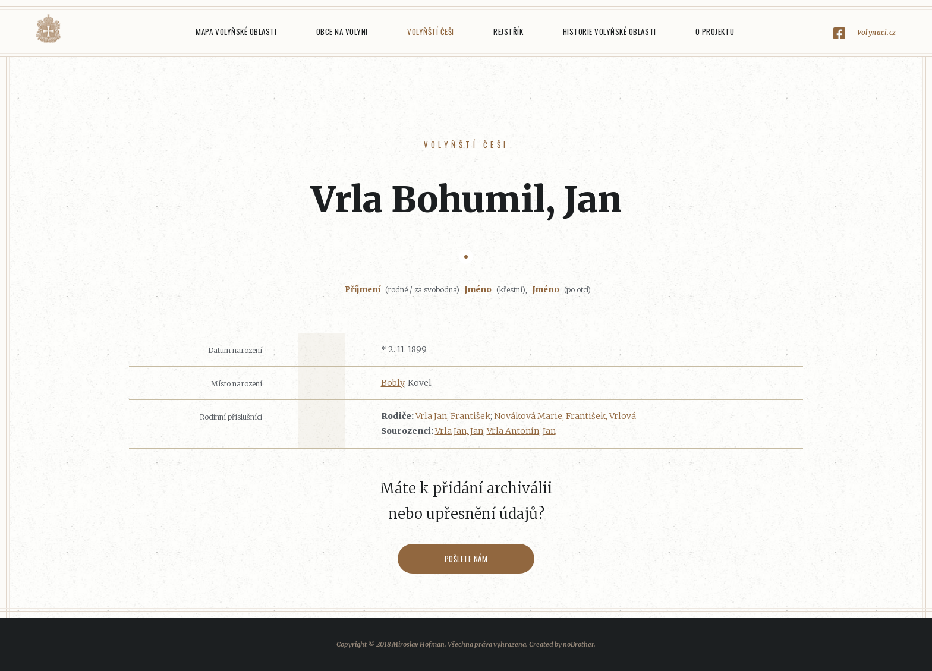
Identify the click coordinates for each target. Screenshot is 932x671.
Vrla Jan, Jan (459, 431)
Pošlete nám (466, 559)
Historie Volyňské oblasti (609, 31)
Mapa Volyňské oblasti (236, 31)
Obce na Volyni (342, 31)
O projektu (714, 31)
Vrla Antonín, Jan (521, 431)
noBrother (578, 644)
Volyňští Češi (430, 31)
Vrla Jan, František (452, 416)
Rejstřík (508, 31)
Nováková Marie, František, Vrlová (565, 416)
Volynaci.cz (876, 32)
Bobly (392, 382)
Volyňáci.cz (48, 29)
